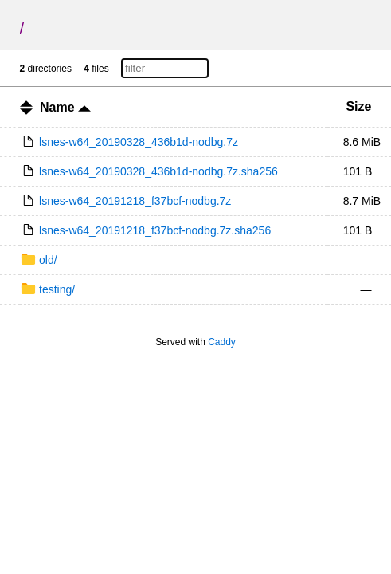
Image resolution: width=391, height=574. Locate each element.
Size (358, 106)
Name (65, 107)
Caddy (222, 342)
